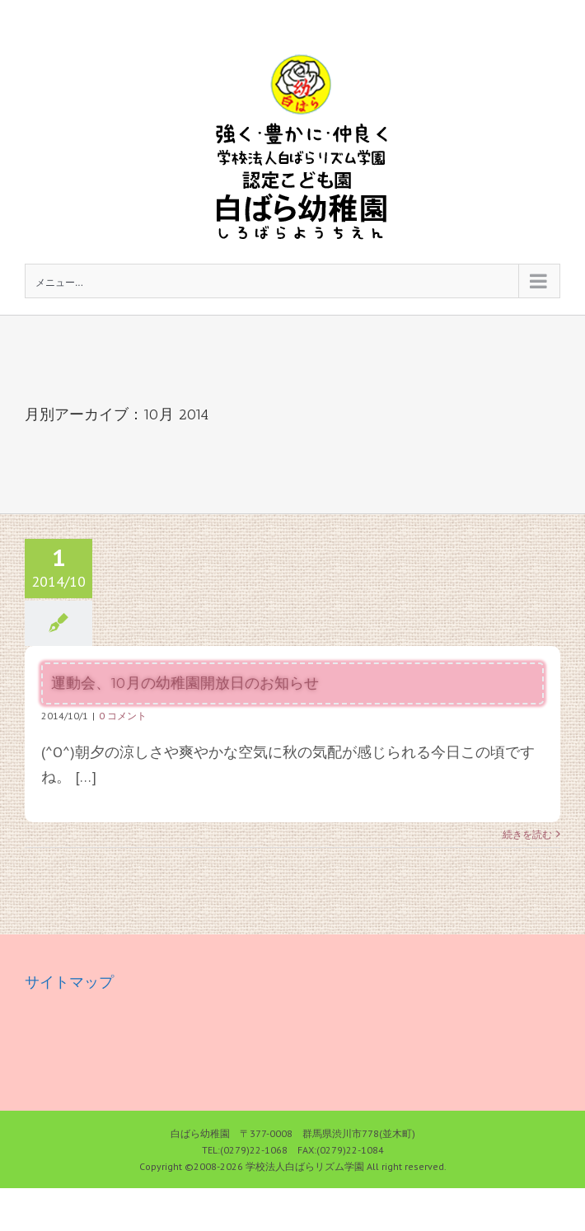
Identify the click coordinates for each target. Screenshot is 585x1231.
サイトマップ (69, 981)
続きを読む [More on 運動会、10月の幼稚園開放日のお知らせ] (527, 834)
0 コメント (123, 715)
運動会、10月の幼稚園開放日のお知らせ (185, 683)
